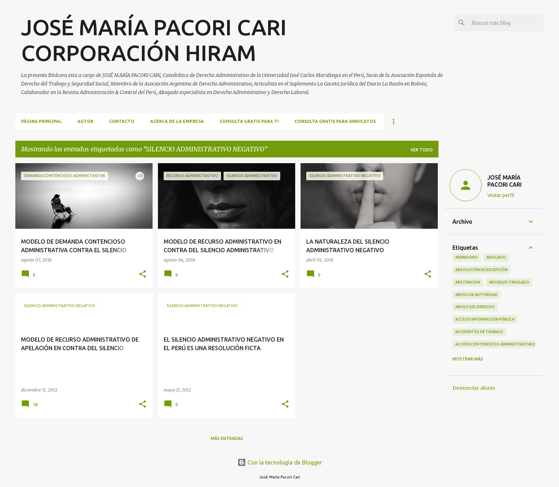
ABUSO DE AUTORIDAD (476, 294)
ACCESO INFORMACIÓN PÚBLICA (484, 319)
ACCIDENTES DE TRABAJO (479, 332)
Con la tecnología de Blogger (279, 462)
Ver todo (421, 149)
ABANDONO (466, 257)
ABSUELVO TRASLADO (509, 282)
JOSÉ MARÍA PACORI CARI (504, 181)
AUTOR (85, 121)
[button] (142, 274)
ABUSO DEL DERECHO (475, 307)
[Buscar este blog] (506, 22)
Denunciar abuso (473, 388)
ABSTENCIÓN (467, 282)
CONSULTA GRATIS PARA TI (249, 121)
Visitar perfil (500, 195)
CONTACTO (121, 121)
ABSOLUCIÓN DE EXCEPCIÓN (481, 270)
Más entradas (227, 438)
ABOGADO (496, 257)
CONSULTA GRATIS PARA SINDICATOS (335, 121)
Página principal (41, 121)
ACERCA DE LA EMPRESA (177, 121)
